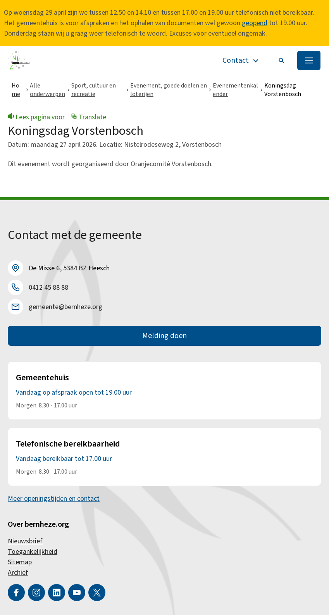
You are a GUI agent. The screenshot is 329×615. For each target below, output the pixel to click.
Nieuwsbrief (25, 541)
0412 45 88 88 (48, 287)
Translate (88, 117)
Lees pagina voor (36, 117)
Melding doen (164, 335)
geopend (254, 23)
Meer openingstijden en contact (54, 498)
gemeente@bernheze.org (65, 307)
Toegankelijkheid (32, 552)
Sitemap (20, 562)
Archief (18, 572)
